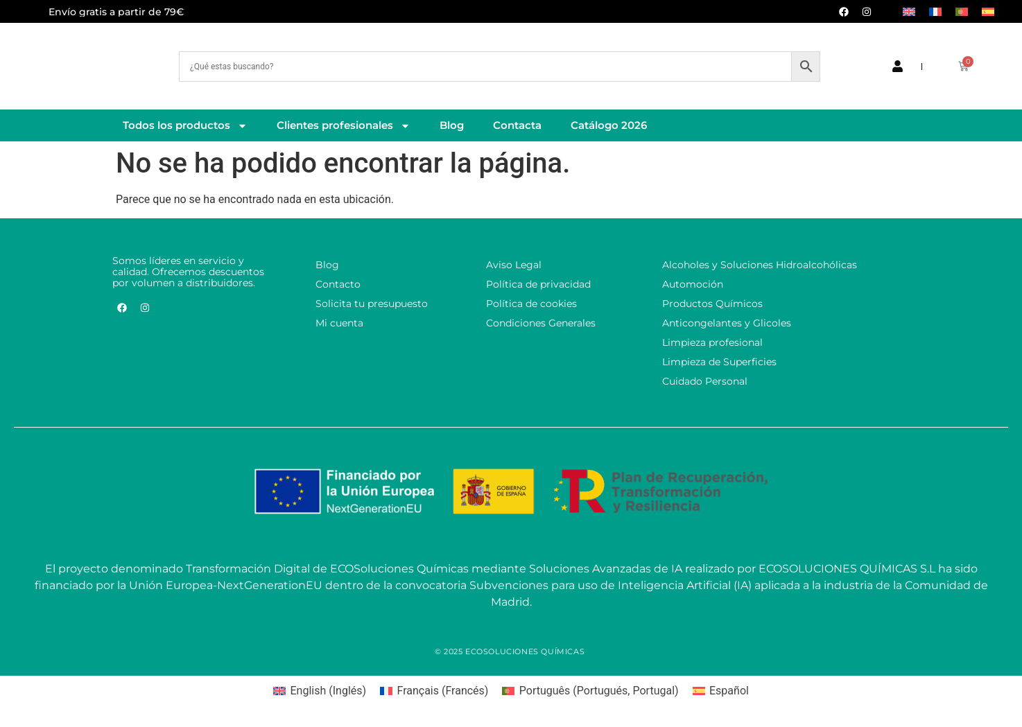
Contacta (517, 125)
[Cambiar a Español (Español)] (721, 691)
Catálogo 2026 (609, 125)
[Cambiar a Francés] (935, 11)
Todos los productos (185, 126)
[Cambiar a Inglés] (909, 11)
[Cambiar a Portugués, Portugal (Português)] (590, 691)
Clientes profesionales (343, 126)
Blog (452, 125)
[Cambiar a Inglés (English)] (319, 691)
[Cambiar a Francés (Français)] (434, 691)
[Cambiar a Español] (988, 11)
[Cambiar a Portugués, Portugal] (962, 11)
